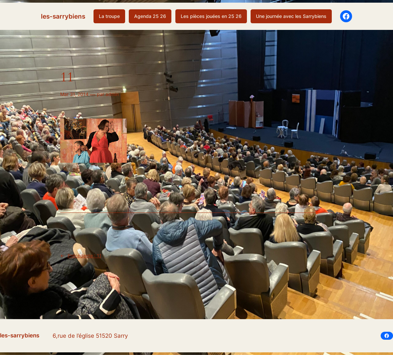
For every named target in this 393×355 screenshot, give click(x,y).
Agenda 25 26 (150, 16)
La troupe (109, 16)
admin (112, 94)
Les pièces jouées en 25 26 (211, 16)
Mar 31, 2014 (74, 94)
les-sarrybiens (63, 16)
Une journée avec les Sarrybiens (291, 16)
